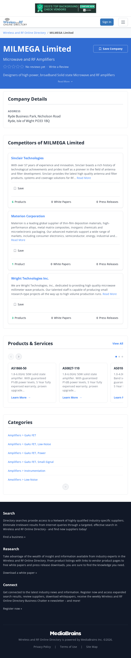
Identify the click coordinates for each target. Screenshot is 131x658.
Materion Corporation (28, 216)
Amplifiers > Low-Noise (23, 479)
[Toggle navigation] (123, 22)
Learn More (18, 397)
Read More (84, 178)
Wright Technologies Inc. (30, 278)
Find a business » (14, 537)
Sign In (106, 22)
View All (117, 343)
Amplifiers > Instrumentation (26, 471)
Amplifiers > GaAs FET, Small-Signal (31, 462)
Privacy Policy (42, 647)
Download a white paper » (20, 573)
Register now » (12, 608)
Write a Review (59, 67)
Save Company (111, 49)
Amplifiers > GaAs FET (22, 435)
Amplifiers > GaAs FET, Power (27, 453)
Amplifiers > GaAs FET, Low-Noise (29, 444)
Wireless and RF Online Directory (24, 33)
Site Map (92, 647)
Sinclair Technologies (27, 158)
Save (19, 188)
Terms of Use (68, 647)
